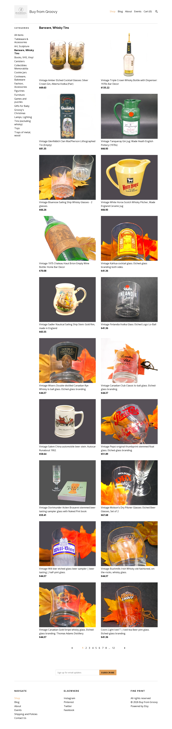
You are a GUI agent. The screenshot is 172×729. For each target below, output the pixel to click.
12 (113, 647)
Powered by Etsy (140, 706)
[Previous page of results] (72, 647)
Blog (120, 11)
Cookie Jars (20, 72)
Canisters (19, 61)
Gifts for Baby (21, 106)
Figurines (19, 90)
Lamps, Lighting (23, 117)
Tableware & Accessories (21, 40)
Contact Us (20, 718)
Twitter (68, 706)
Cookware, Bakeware (20, 78)
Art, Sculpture (21, 46)
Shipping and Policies (25, 714)
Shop (112, 11)
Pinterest (69, 702)
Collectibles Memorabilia (21, 67)
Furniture (19, 94)
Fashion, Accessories (20, 85)
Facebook (69, 710)
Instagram (69, 698)
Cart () (148, 11)
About (128, 11)
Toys (17, 128)
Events (137, 11)
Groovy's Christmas (19, 111)
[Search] (156, 11)
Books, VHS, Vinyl (23, 57)
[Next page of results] (124, 647)
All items (18, 35)
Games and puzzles (20, 100)
